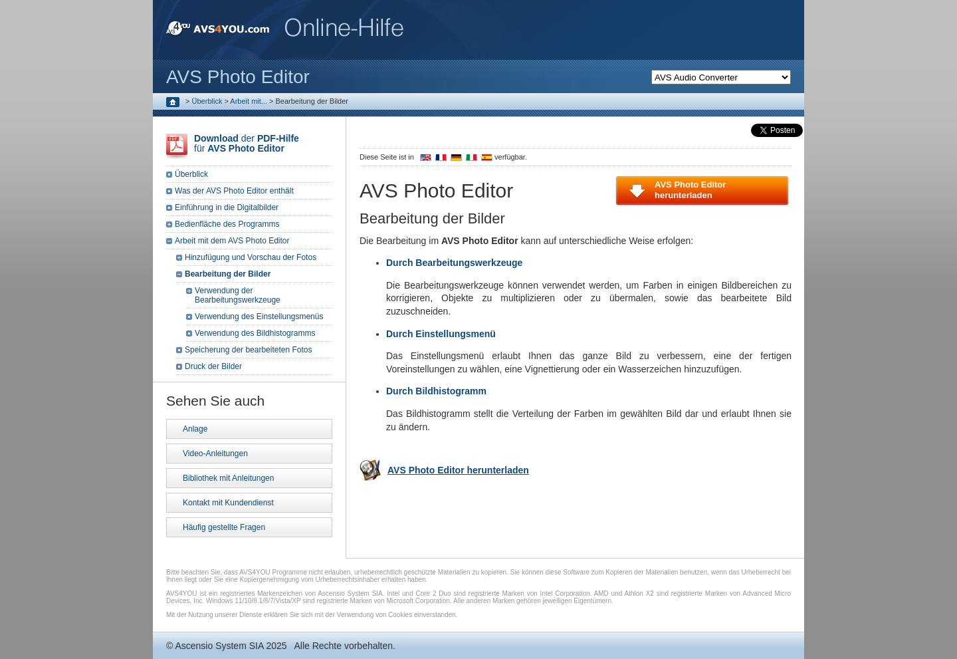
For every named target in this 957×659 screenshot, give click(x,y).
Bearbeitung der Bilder (227, 274)
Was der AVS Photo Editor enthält (234, 191)
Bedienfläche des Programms (227, 224)
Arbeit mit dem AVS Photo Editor (232, 240)
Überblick (207, 101)
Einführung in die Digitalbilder (226, 207)
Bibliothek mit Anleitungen (228, 478)
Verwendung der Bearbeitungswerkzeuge (237, 295)
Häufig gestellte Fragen (224, 527)
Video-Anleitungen (215, 453)
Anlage (195, 429)
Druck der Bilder (213, 366)
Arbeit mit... (248, 101)
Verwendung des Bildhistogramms (255, 333)
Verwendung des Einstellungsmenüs (259, 316)
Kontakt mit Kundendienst (228, 502)
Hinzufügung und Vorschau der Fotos (250, 257)
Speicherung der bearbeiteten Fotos (248, 349)
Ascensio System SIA (219, 645)
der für (246, 143)
